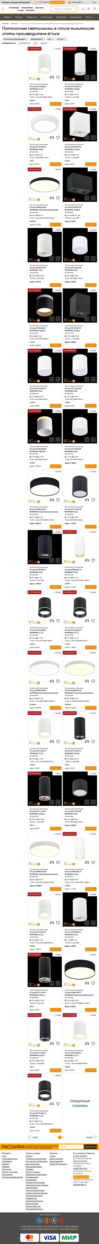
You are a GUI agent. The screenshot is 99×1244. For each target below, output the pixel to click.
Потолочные (46, 17)
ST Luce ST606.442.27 (38, 509)
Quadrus (77, 149)
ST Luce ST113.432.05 (73, 509)
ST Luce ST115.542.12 (38, 751)
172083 (57, 532)
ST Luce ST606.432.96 (38, 207)
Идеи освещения (56, 1161)
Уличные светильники (35, 1190)
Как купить (6, 1169)
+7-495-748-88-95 (43, 2)
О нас (4, 1156)
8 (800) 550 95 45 (80, 1169)
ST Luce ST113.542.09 (73, 268)
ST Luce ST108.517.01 (38, 268)
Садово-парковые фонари (36, 1193)
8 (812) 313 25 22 (80, 1161)
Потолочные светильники (36, 1161)
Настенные (61, 17)
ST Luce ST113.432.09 (73, 811)
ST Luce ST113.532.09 (73, 449)
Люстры (19, 17)
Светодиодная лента (34, 1196)
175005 (57, 109)
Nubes (41, 149)
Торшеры (29, 1169)
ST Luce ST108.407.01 (38, 570)
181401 (57, 894)
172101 (92, 411)
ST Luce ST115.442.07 (38, 630)
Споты (88, 17)
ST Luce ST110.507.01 (73, 87)
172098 (57, 955)
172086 (92, 894)
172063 (57, 290)
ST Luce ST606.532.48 (38, 872)
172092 (92, 49)
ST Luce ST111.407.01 (38, 1053)
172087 (92, 290)
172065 (57, 411)
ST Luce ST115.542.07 (73, 1053)
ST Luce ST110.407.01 (73, 751)
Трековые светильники (35, 1183)
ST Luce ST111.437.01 (38, 992)
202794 (57, 834)
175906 (92, 834)
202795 (57, 472)
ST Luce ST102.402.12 (38, 328)
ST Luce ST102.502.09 (38, 449)
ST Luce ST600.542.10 (73, 872)
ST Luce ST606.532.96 (73, 690)
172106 (92, 773)
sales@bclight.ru (77, 2)
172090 (92, 169)
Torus (41, 270)
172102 (92, 230)
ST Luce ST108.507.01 (73, 932)
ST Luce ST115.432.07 (73, 630)
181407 (57, 49)
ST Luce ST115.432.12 (38, 1113)
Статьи (52, 1156)
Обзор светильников (58, 1164)
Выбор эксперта (56, 1159)
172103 (57, 351)
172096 (57, 1015)
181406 (92, 1015)
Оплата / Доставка (10, 1172)
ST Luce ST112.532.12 (38, 147)
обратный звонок (57, 2)
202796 (92, 955)
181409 (57, 1076)
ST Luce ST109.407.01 (73, 328)
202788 (57, 169)
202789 (57, 653)
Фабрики (5, 1167)
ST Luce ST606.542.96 (38, 690)
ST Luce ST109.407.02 (73, 207)
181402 (92, 592)
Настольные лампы (34, 1167)
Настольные (76, 17)
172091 (92, 713)
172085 (57, 230)
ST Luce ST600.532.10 (73, 570)
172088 (92, 109)
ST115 (41, 89)
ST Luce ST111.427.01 (38, 811)
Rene (75, 270)
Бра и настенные (32, 1164)
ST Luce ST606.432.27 (73, 992)
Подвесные (32, 17)
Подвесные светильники (36, 1159)
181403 (57, 592)
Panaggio (42, 330)
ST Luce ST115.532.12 (38, 932)
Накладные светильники (48, 210)
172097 (57, 773)
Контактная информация (12, 1177)
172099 (92, 472)
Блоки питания (32, 1204)
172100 (92, 351)
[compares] (51, 77)
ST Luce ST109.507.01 (73, 147)
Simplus (77, 89)
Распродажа (7, 1175)
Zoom (76, 572)
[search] (75, 9)
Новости (5, 1164)
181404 (57, 713)
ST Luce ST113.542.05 (38, 388)
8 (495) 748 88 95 (80, 1156)
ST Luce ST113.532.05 (73, 388)
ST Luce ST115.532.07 (38, 87)
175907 (92, 532)
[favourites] (58, 77)
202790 (92, 653)
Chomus (42, 814)
